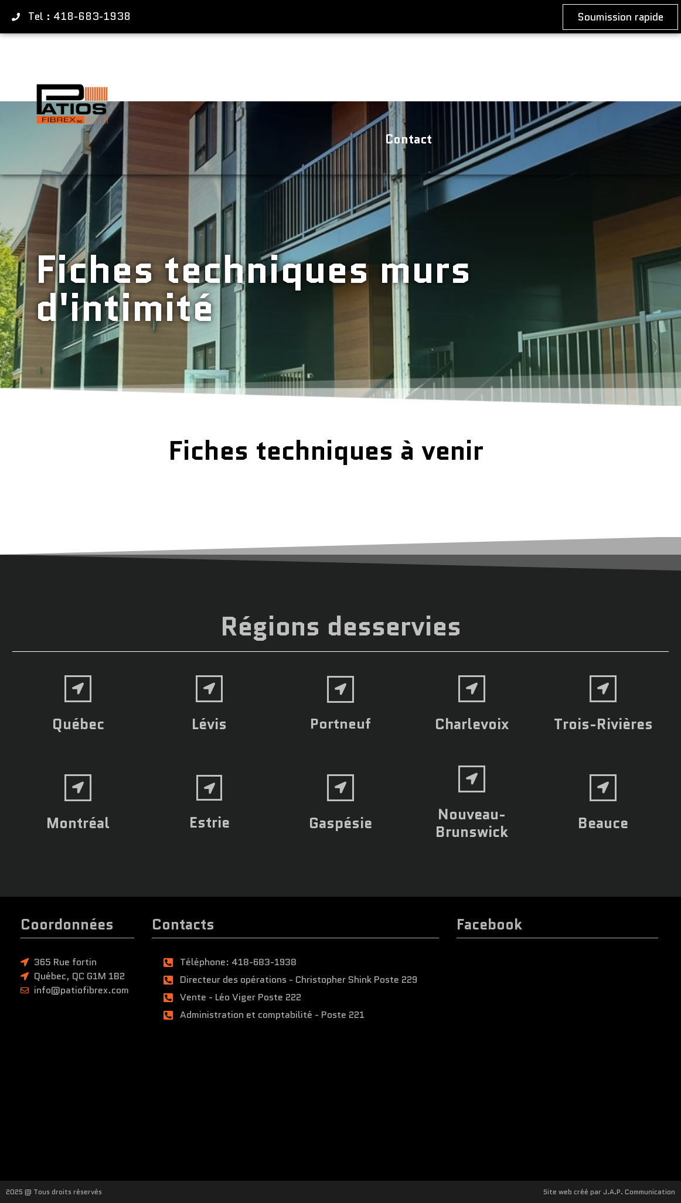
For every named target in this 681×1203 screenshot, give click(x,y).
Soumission (543, 69)
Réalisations (442, 69)
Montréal (78, 822)
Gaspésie (340, 822)
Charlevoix (472, 723)
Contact (408, 139)
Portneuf (340, 723)
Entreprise (346, 69)
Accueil (172, 69)
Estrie (209, 822)
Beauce (603, 822)
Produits (254, 69)
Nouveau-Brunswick (471, 823)
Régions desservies (340, 626)
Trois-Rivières (603, 723)
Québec (78, 723)
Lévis (209, 723)
